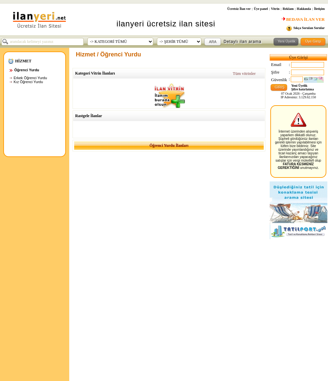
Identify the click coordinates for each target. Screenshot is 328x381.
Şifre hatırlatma (302, 89)
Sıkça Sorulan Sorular (309, 28)
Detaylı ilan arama (242, 41)
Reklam (288, 9)
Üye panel (261, 9)
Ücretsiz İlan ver (239, 9)
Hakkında (304, 9)
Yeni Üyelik (299, 85)
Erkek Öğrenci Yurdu (30, 78)
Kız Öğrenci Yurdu (28, 82)
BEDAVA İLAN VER (302, 19)
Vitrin (275, 9)
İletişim (319, 9)
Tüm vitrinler (244, 73)
